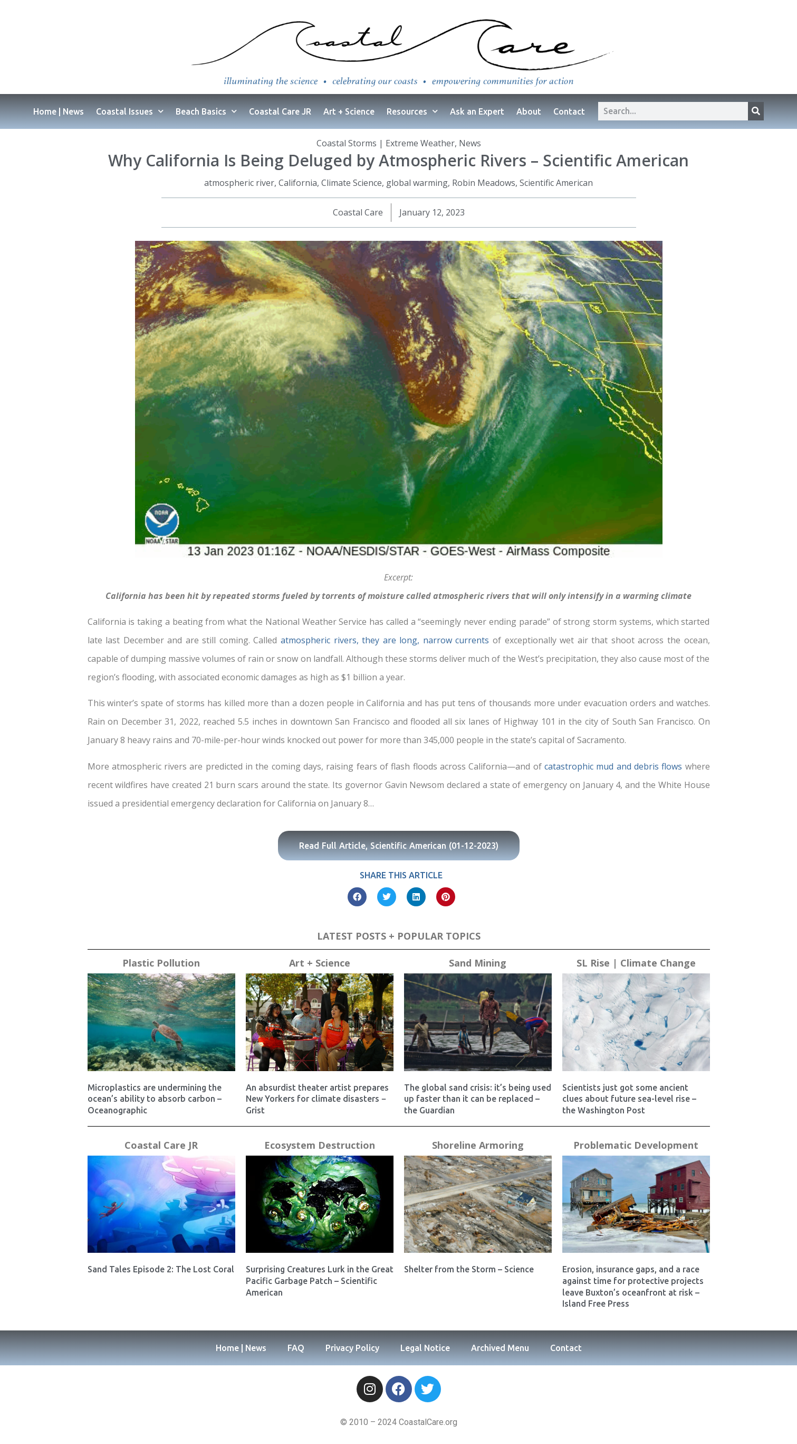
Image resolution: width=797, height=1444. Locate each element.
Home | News (58, 111)
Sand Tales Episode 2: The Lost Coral (161, 1269)
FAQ (295, 1348)
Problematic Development (635, 1145)
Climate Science (351, 183)
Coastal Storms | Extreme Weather (385, 143)
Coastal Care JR (280, 111)
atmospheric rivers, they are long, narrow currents (387, 640)
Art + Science (349, 111)
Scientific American (556, 183)
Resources (412, 111)
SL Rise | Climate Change (636, 963)
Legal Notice (425, 1348)
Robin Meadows (483, 183)
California (298, 183)
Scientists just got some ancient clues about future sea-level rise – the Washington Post (629, 1099)
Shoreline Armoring (478, 1145)
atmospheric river (239, 183)
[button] (357, 896)
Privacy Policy (352, 1348)
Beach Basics (206, 111)
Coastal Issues (130, 111)
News (470, 143)
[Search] (756, 111)
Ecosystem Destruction (319, 1145)
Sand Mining (477, 963)
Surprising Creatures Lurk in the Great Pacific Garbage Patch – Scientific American (319, 1280)
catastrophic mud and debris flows (613, 766)
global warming (417, 183)
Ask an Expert (477, 111)
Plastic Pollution (161, 963)
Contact (569, 111)
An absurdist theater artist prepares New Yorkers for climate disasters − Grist (317, 1099)
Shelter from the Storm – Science (469, 1269)
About (528, 111)
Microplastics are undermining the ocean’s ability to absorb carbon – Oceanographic (155, 1099)
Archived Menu (500, 1348)
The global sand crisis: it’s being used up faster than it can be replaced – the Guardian (477, 1099)
